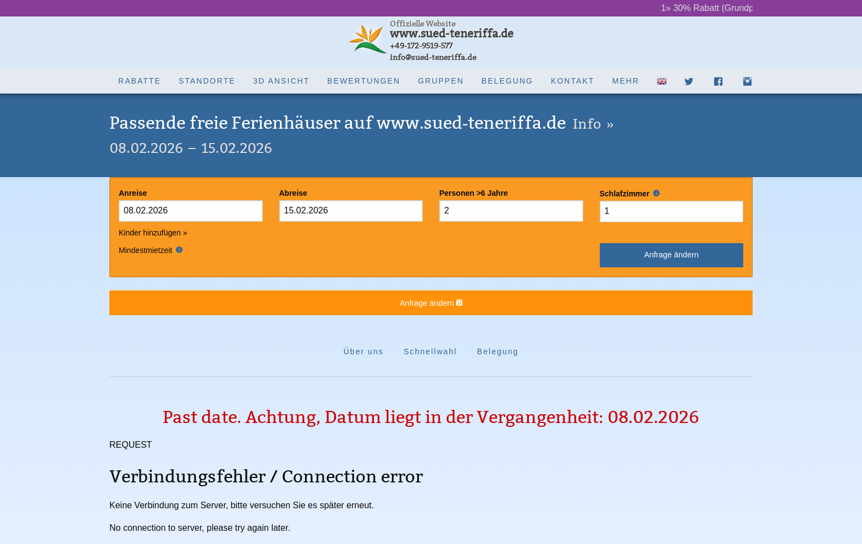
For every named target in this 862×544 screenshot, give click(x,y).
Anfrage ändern (671, 254)
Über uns (364, 351)
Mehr (625, 80)
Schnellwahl (430, 351)
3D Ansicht (281, 80)
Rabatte (139, 80)
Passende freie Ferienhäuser (361, 123)
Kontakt (572, 80)
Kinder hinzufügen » (153, 232)
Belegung (507, 80)
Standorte (207, 80)
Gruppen (441, 80)
